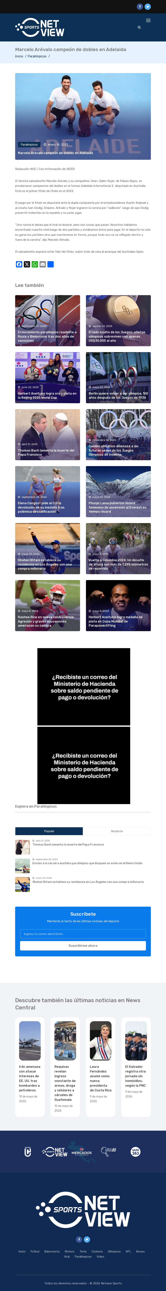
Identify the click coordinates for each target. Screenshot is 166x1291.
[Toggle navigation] (149, 21)
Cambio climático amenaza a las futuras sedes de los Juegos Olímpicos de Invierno (113, 450)
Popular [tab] (49, 831)
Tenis (83, 1251)
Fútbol (34, 1251)
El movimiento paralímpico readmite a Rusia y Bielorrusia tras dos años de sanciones (47, 336)
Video (100, 1256)
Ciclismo (97, 1251)
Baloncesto (52, 1251)
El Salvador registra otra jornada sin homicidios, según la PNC (135, 1076)
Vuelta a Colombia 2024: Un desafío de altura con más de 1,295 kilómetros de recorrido (118, 564)
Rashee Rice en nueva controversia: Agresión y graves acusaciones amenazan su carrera (46, 621)
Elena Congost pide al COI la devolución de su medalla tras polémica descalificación (41, 507)
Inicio (19, 56)
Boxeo (140, 1251)
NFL (128, 1251)
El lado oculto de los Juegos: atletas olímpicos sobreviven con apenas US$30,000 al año (117, 336)
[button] (83, 686)
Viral (67, 1256)
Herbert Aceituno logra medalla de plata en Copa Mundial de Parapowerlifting (116, 621)
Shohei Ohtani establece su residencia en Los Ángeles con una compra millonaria (45, 564)
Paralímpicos (37, 56)
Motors (70, 1251)
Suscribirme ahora (83, 946)
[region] (83, 686)
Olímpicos (114, 1251)
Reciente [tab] (117, 831)
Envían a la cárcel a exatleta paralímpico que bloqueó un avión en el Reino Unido (87, 863)
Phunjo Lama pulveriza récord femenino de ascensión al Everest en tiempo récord (118, 507)
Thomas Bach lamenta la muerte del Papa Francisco (68, 844)
